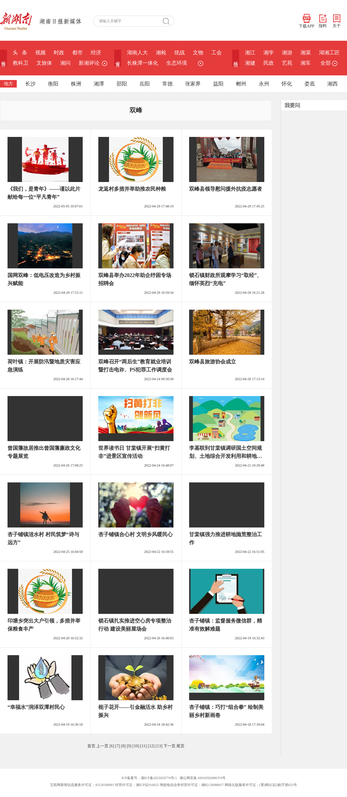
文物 (198, 52)
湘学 (268, 52)
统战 (179, 52)
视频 (40, 52)
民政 (268, 63)
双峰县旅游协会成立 (212, 362)
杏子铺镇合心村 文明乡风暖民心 (135, 534)
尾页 (180, 746)
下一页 (169, 746)
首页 (91, 746)
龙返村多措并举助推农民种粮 (132, 189)
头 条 (20, 52)
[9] (129, 746)
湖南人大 (137, 52)
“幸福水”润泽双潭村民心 (36, 707)
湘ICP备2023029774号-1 (159, 778)
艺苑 (287, 63)
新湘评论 (89, 63)
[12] (151, 746)
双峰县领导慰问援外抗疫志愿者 (225, 189)
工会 (216, 52)
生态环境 (176, 63)
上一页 (102, 746)
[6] (112, 746)
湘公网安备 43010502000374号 (203, 778)
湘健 (250, 63)
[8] (123, 746)
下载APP (306, 21)
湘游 (287, 52)
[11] (143, 746)
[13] (159, 746)
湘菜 (305, 52)
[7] (117, 746)
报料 (323, 21)
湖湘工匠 (329, 52)
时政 (59, 52)
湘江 (250, 52)
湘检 (161, 52)
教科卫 (20, 63)
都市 (77, 52)
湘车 (305, 63)
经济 (96, 52)
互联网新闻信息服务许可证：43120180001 (82, 785)
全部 (328, 63)
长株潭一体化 (142, 63)
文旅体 (44, 63)
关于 (337, 21)
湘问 (65, 63)
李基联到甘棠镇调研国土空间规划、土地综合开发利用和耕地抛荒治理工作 (225, 456)
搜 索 (168, 21)
